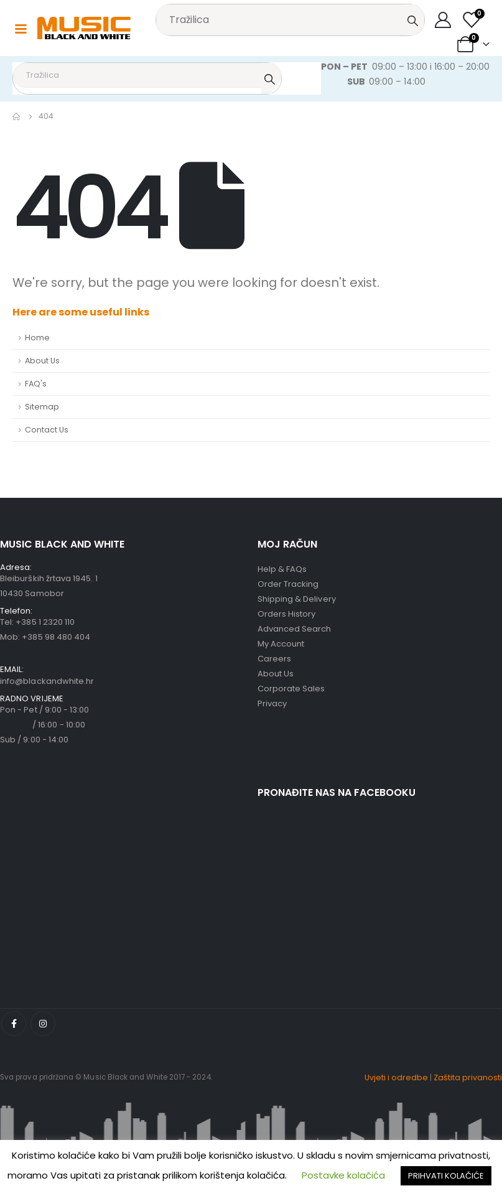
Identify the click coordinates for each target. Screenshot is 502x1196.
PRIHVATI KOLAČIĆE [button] (446, 1176)
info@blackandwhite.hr (47, 681)
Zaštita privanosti (468, 1077)
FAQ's (36, 383)
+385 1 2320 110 (45, 622)
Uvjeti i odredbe (396, 1077)
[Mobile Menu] (20, 28)
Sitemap (42, 406)
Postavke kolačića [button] (343, 1175)
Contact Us (46, 429)
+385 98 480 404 (56, 637)
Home (37, 337)
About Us (42, 360)
